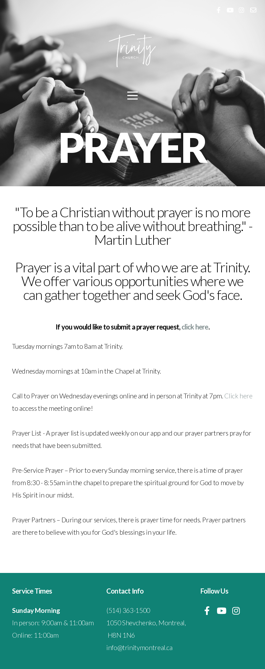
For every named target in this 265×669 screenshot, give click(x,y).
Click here (238, 396)
